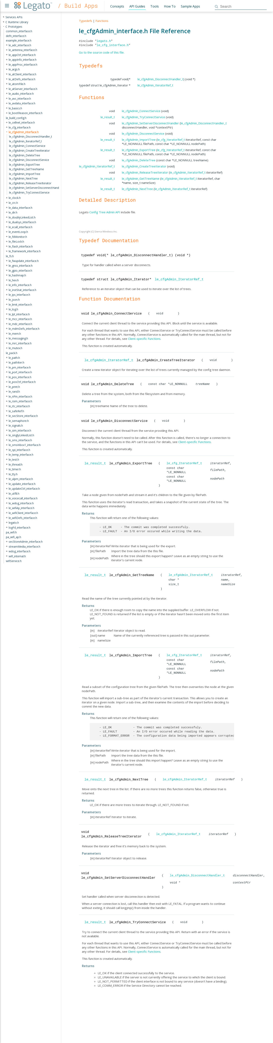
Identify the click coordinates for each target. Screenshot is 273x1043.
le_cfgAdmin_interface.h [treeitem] (24, 132)
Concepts (117, 6)
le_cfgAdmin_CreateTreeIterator (144, 166)
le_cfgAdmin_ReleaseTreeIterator (145, 172)
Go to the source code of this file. (101, 52)
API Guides (137, 6)
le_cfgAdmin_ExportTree (138, 150)
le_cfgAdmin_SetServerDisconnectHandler (150, 123)
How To (170, 6)
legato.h (104, 41)
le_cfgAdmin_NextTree (137, 189)
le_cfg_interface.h (113, 45)
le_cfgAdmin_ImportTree (139, 140)
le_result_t (108, 117)
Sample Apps (190, 6)
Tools (154, 6)
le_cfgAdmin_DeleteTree (138, 160)
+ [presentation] (3, 17)
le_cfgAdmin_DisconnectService (143, 133)
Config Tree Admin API (104, 212)
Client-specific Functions (144, 339)
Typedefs (85, 21)
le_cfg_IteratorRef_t (171, 140)
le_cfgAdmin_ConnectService (141, 111)
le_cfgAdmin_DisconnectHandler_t (160, 79)
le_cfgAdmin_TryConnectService (143, 117)
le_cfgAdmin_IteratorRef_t (155, 85)
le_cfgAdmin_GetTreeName (140, 178)
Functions (101, 21)
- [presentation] (3, 26)
